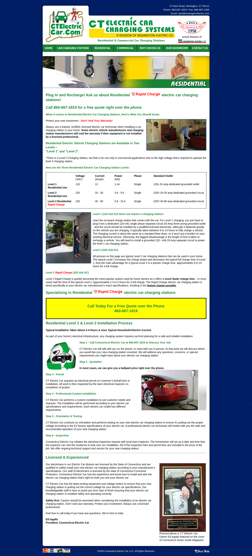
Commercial (125, 48)
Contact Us (200, 48)
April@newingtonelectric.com (193, 13)
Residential (103, 48)
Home (48, 48)
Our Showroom (177, 48)
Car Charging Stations (73, 48)
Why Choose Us (150, 48)
